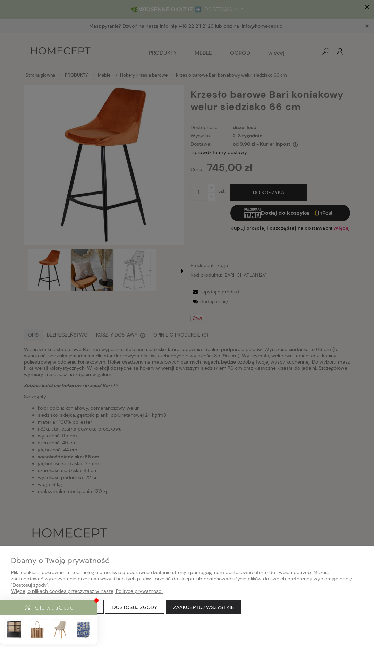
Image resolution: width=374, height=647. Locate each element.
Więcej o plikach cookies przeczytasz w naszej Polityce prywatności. (87, 591)
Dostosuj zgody (135, 607)
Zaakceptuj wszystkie (203, 607)
